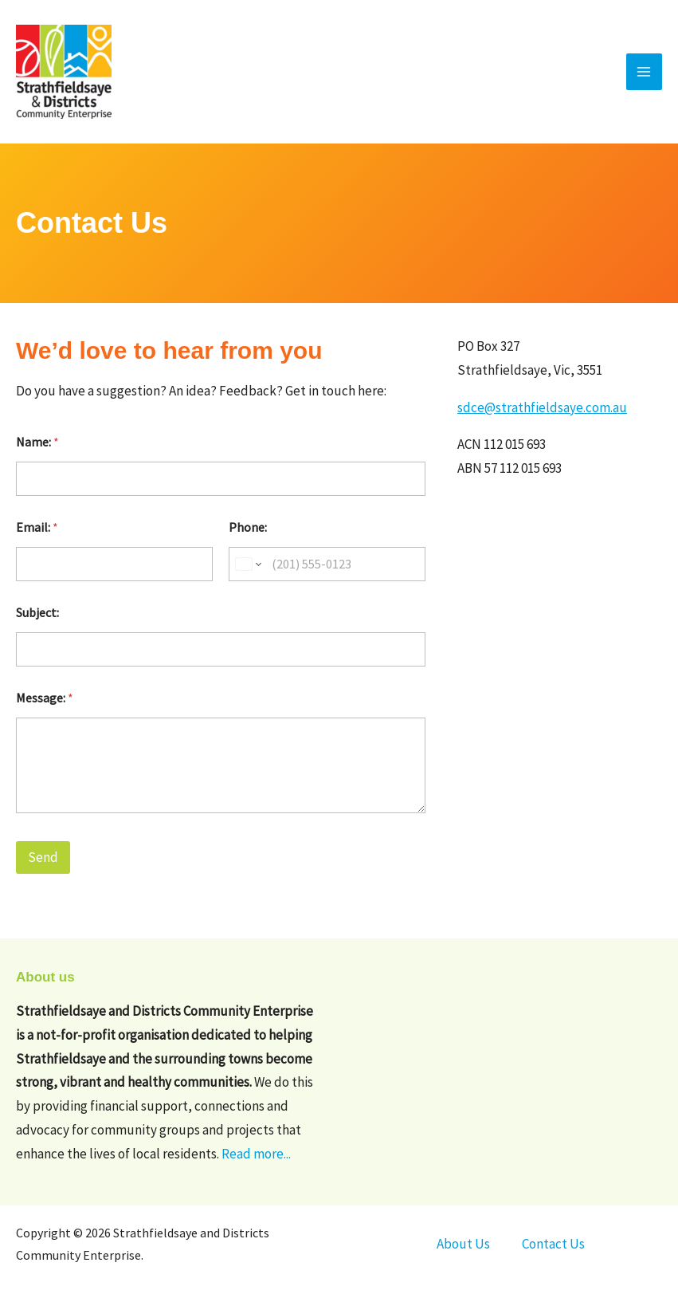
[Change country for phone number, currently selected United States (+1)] (247, 564)
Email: (37, 527)
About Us (463, 1244)
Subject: (37, 612)
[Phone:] (327, 564)
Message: (44, 698)
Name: (37, 442)
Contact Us (553, 1244)
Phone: (248, 527)
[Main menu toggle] (644, 71)
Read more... (256, 1153)
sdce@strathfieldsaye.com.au (542, 407)
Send (43, 857)
